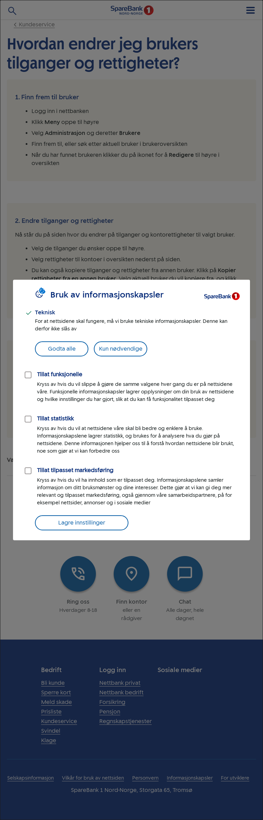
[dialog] (131, 410)
